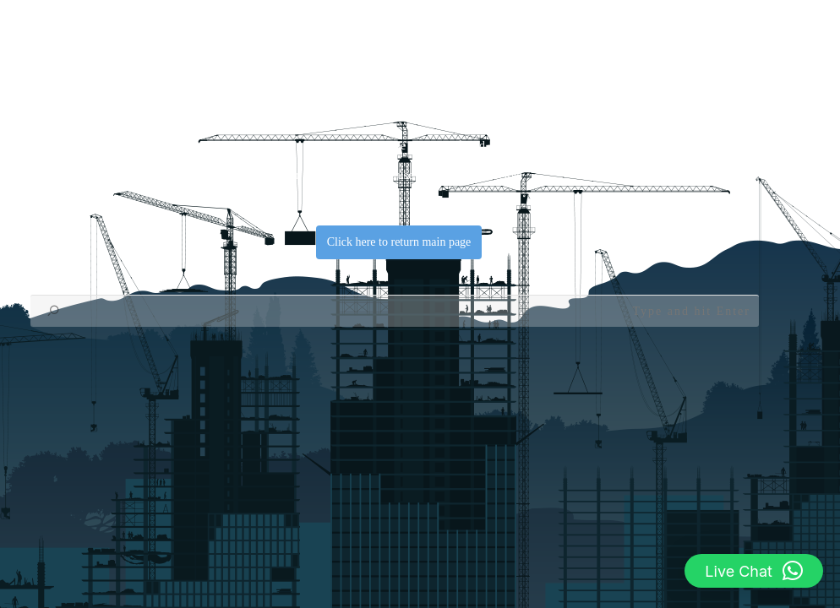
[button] (754, 571)
